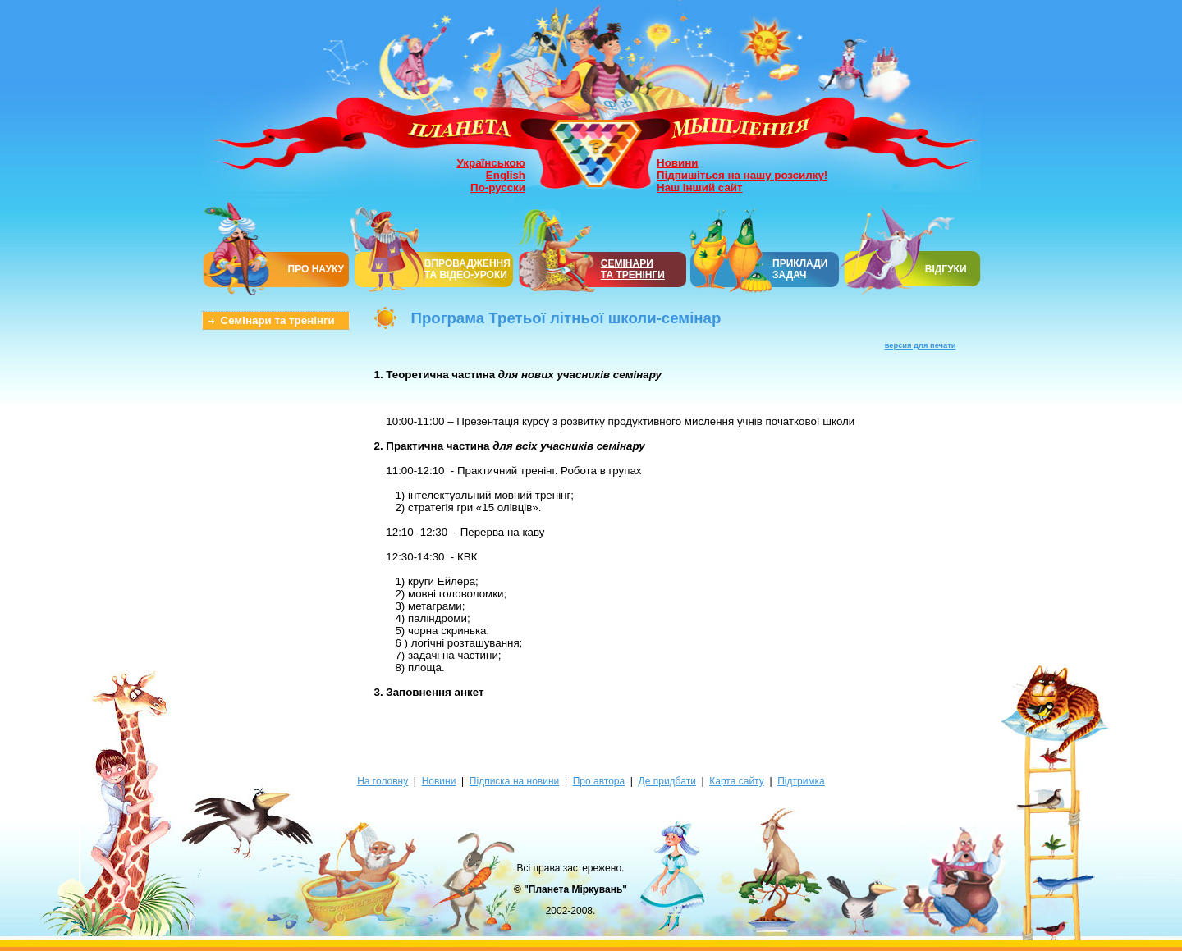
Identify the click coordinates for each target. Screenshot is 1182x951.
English (505, 175)
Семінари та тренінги (278, 320)
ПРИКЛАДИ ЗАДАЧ (799, 269)
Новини (677, 163)
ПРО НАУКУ (316, 269)
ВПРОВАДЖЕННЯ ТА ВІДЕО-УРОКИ (467, 269)
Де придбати (667, 781)
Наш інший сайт (700, 187)
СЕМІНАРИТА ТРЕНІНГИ (633, 269)
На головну (382, 781)
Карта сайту (736, 781)
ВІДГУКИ (946, 269)
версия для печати (920, 345)
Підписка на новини (514, 781)
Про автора (599, 781)
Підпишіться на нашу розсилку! (742, 175)
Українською (491, 163)
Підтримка (801, 781)
